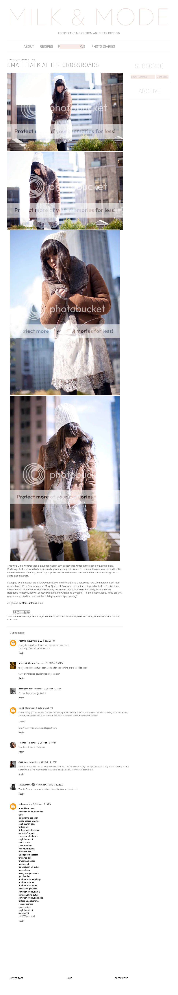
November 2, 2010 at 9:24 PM (39, 707)
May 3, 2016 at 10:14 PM (40, 804)
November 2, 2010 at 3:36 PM (41, 640)
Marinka (22, 742)
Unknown (23, 804)
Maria (21, 707)
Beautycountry (25, 688)
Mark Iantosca (29, 603)
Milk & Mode (24, 784)
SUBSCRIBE (149, 66)
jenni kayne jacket (66, 616)
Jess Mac (22, 762)
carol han (35, 616)
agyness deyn (22, 616)
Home (69, 978)
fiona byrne (48, 616)
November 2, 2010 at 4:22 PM (47, 688)
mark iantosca (84, 616)
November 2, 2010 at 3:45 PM (50, 663)
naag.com (12, 619)
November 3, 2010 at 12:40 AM (41, 742)
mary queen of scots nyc (107, 616)
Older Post (121, 978)
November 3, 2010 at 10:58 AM (50, 784)
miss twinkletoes (26, 663)
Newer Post (16, 978)
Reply (21, 652)
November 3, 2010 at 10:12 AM (43, 762)
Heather (22, 640)
